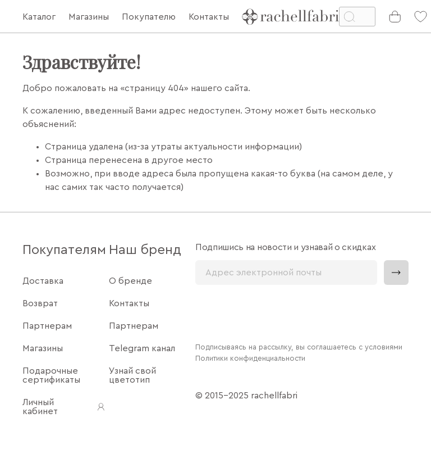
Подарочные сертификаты (51, 375)
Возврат (40, 303)
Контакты (129, 303)
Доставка (42, 280)
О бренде (130, 280)
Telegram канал (142, 348)
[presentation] (280, 312)
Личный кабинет (64, 407)
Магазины (42, 348)
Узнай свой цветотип (132, 375)
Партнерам (47, 325)
